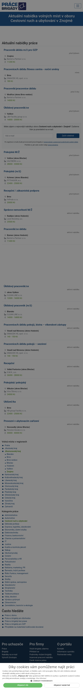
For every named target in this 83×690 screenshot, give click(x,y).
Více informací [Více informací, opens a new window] (41, 678)
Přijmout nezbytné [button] (62, 685)
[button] (41, 681)
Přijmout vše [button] (22, 685)
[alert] (41, 345)
